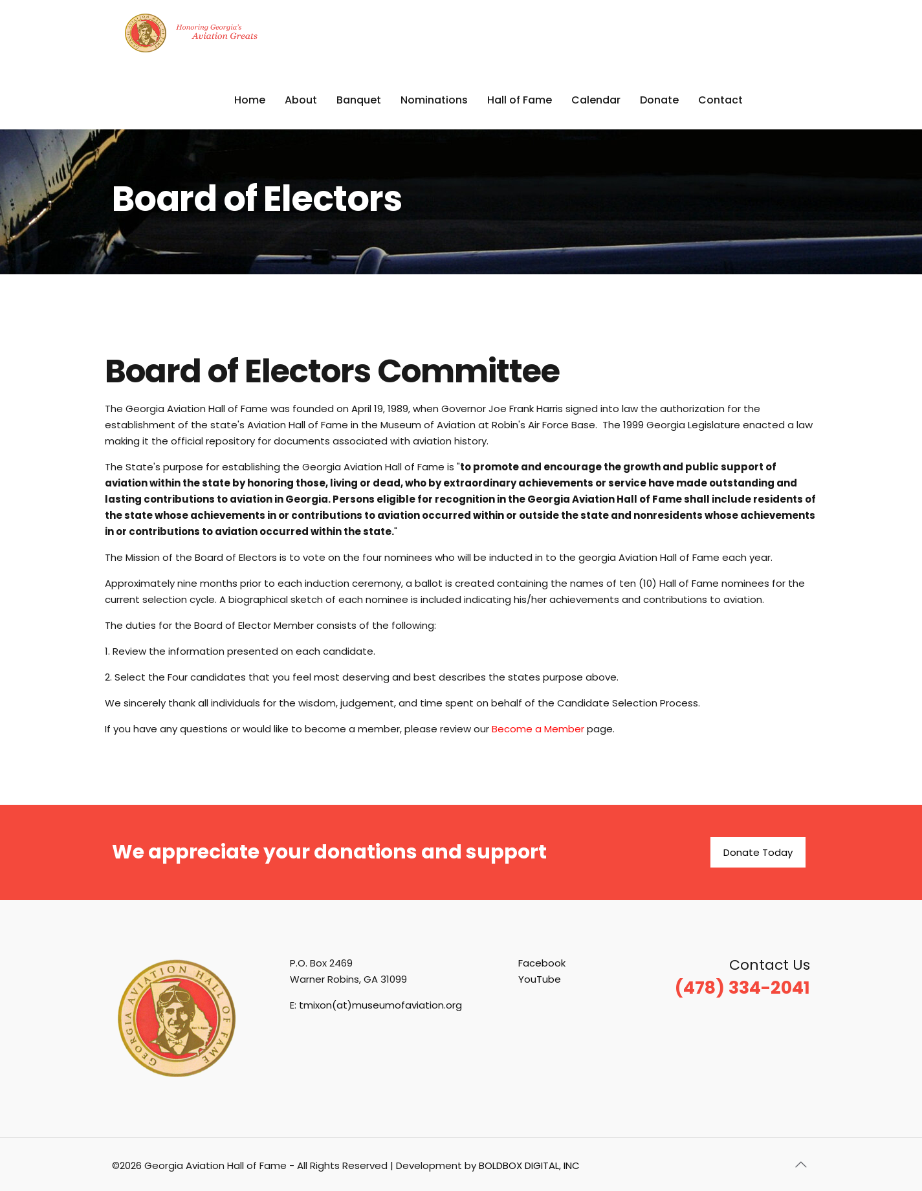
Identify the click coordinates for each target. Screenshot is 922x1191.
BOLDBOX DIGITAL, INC (529, 1165)
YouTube (539, 979)
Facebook (541, 963)
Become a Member (538, 729)
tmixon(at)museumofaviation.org (380, 1005)
